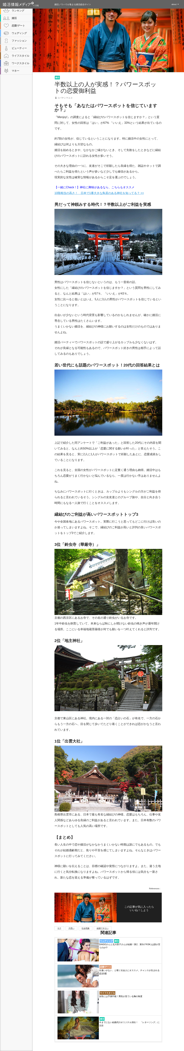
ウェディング (106, 941)
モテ (59, 928)
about (173, 4)
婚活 (57, 77)
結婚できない (103, 928)
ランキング (18, 10)
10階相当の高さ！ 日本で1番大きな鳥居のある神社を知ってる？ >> (99, 193)
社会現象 (85, 928)
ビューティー (19, 48)
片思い (71, 928)
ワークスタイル (20, 63)
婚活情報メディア (27, 4)
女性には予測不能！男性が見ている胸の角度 (120, 996)
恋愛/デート (105, 967)
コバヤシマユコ (64, 98)
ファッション (19, 40)
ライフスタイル (107, 993)
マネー (15, 70)
